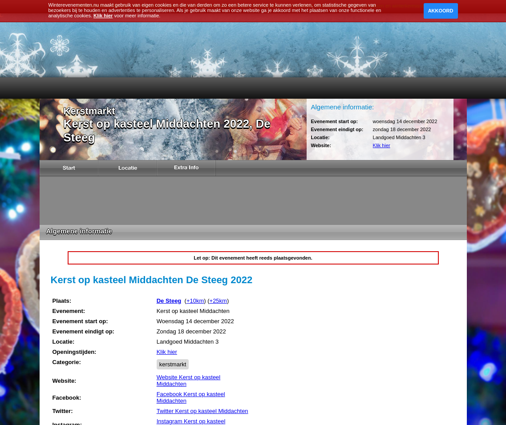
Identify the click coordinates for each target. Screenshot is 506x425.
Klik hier (381, 145)
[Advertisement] (253, 200)
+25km (218, 300)
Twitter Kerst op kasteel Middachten (202, 411)
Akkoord (440, 10)
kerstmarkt (172, 364)
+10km (195, 300)
